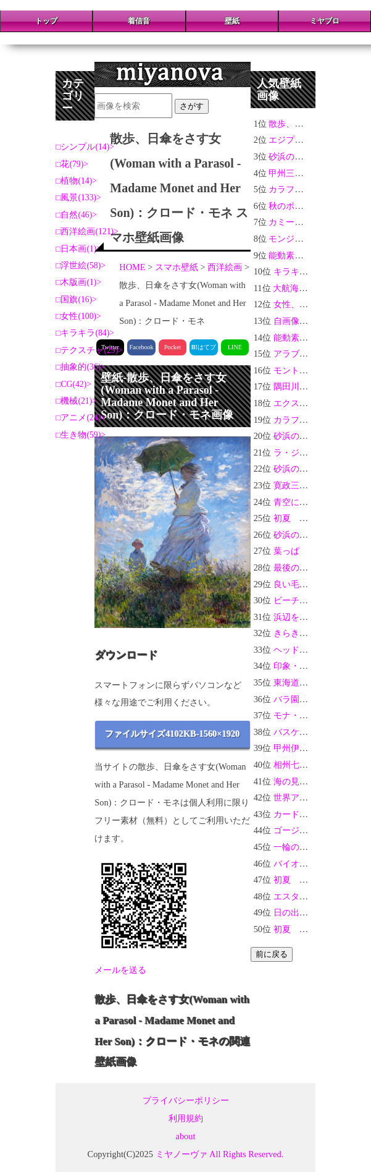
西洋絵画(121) (87, 231)
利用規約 (186, 1118)
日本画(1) (78, 248)
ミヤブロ (325, 21)
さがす (192, 106)
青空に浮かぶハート (312, 502)
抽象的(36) (80, 367)
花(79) (71, 164)
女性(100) (78, 316)
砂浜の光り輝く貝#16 (310, 156)
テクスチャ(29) (89, 350)
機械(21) (76, 401)
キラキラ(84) (84, 333)
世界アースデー (303, 797)
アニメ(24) (80, 417)
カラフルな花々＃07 (307, 189)
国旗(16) (76, 299)
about (186, 1136)
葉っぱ (286, 551)
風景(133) (78, 197)
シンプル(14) (84, 146)
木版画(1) (78, 282)
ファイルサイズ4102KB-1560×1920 (172, 734)
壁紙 (232, 21)
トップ (46, 21)
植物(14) (76, 180)
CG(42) (73, 384)
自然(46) (76, 214)
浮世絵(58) (80, 265)
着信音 (139, 21)
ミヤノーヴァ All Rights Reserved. (220, 1154)
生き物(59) (80, 435)
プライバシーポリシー (186, 1100)
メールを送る (120, 970)
